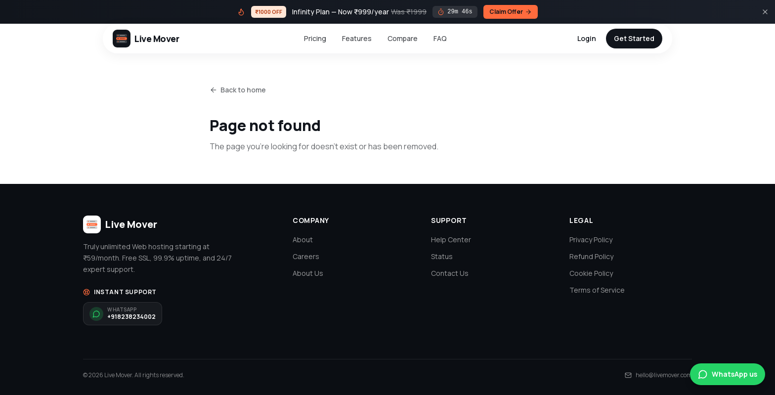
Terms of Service (597, 290)
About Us (308, 273)
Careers (306, 256)
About (303, 239)
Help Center (451, 239)
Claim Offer (510, 11)
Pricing (315, 38)
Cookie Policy (591, 273)
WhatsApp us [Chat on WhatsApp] (727, 374)
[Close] (765, 12)
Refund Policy (591, 256)
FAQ (440, 38)
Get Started (634, 38)
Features (357, 38)
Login (586, 38)
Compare (403, 38)
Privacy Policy (590, 239)
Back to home (238, 89)
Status (442, 256)
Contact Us (450, 273)
